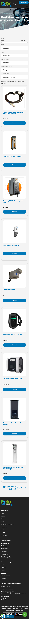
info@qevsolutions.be (7, 589)
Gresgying (4, 535)
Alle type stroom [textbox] (8, 70)
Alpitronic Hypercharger (7, 524)
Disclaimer (25, 608)
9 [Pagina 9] (10, 489)
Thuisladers (4, 548)
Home (2, 564)
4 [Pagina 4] (16, 487)
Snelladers (4, 546)
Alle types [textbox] (6, 48)
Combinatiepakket (6, 557)
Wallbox (3, 530)
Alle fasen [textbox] (6, 62)
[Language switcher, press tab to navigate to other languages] (14, 4)
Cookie (21, 608)
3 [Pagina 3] (12, 487)
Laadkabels (4, 551)
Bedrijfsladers (5, 543)
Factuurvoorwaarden (7, 608)
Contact (3, 578)
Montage (3, 573)
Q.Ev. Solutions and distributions (13, 610)
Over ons (3, 567)
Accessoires (4, 554)
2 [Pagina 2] (8, 487)
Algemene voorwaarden (22, 606)
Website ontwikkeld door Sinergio (8, 606)
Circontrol (4, 527)
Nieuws (3, 570)
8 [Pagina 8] (24, 487)
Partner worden (5, 575)
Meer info (14, 123)
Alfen (2, 521)
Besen (3, 516)
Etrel (2, 519)
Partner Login (23, 2)
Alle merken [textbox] (6, 55)
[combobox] (14, 48)
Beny (2, 513)
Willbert (3, 532)
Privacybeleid (15, 608)
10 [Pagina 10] (14, 489)
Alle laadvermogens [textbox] (9, 77)
